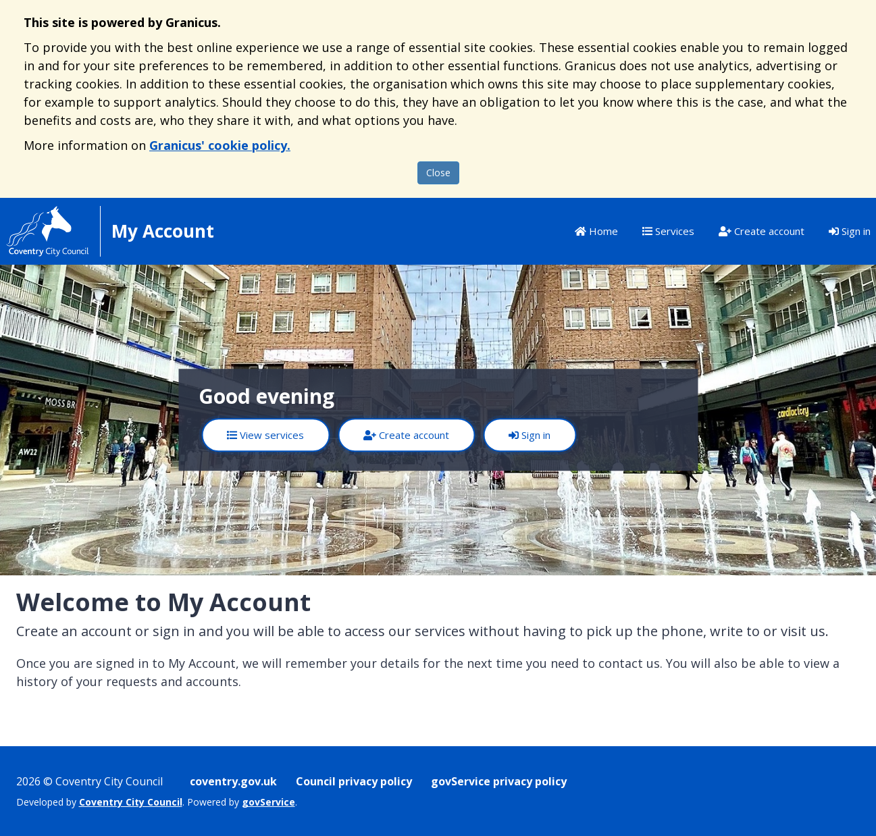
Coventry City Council (130, 801)
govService (268, 801)
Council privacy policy (354, 781)
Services (668, 231)
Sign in (850, 231)
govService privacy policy (499, 781)
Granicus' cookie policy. (219, 145)
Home (596, 231)
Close (438, 172)
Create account (761, 231)
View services (265, 435)
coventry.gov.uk (233, 781)
